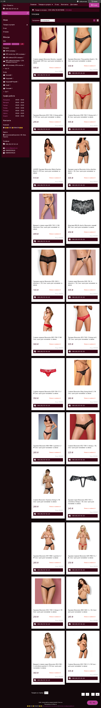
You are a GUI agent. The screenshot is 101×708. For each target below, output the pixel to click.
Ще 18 (7, 68)
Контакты (64, 4)
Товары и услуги (44, 4)
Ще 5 (6, 91)
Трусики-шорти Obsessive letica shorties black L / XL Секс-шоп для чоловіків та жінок (82, 171)
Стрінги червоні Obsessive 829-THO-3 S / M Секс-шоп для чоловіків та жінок (47, 392)
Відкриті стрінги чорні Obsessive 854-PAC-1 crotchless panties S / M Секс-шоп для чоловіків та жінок (48, 666)
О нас (57, 4)
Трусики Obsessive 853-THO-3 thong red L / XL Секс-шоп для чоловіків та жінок (82, 338)
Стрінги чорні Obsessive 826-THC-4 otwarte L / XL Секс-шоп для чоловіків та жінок (82, 283)
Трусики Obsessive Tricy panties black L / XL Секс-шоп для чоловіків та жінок (82, 60)
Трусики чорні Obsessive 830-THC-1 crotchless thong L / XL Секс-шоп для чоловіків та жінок (81, 502)
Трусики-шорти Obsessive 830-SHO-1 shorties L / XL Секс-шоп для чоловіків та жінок (47, 283)
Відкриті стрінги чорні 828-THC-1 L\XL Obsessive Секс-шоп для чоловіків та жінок (46, 227)
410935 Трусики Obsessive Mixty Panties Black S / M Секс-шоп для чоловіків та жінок (47, 171)
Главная (33, 4)
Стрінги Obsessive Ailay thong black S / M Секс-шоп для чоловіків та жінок (82, 392)
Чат (92, 703)
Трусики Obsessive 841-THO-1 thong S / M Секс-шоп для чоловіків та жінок (47, 611)
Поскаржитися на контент (50, 706)
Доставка (74, 4)
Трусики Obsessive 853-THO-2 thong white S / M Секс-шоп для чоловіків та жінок (48, 116)
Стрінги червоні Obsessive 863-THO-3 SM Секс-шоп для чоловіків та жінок (47, 338)
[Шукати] (27, 13)
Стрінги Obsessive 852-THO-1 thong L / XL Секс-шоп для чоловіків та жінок (82, 447)
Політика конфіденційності (66, 706)
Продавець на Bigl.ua (50, 704)
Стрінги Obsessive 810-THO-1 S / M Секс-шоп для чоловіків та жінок (82, 665)
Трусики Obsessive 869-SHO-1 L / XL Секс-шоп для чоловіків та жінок (82, 611)
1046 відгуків (83, 1)
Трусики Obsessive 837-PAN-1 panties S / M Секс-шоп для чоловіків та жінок (47, 557)
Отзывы (6, 32)
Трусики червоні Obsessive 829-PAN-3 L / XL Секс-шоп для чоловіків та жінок (82, 557)
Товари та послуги (41, 10)
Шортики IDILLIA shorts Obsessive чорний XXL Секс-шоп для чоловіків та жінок (82, 226)
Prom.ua (60, 702)
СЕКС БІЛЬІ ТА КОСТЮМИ (56, 10)
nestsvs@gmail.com (11, 148)
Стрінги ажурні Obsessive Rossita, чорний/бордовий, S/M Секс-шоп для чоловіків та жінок (48, 61)
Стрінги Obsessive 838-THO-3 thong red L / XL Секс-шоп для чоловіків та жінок (82, 116)
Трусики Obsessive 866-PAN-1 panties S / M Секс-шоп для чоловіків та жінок (47, 447)
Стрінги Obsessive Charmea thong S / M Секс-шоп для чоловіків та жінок (46, 501)
